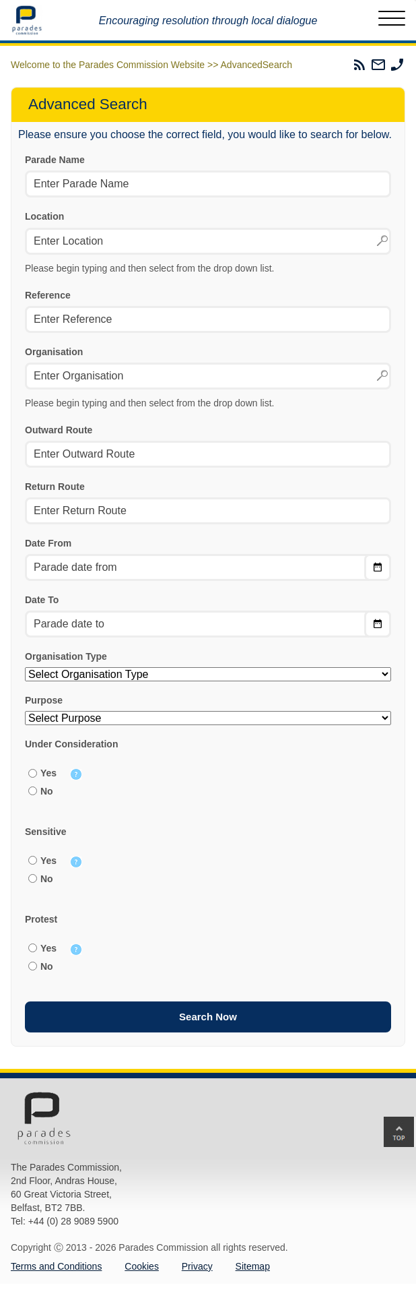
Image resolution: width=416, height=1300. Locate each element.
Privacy (197, 1266)
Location (44, 216)
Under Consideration (71, 744)
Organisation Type (66, 656)
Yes (48, 773)
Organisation (54, 351)
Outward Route (58, 430)
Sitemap (253, 1266)
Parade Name (55, 159)
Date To (42, 599)
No (46, 791)
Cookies (142, 1266)
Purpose (44, 700)
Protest (41, 919)
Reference (48, 295)
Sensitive (45, 831)
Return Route (55, 486)
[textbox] (208, 241)
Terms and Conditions (56, 1266)
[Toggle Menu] (392, 20)
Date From (48, 543)
